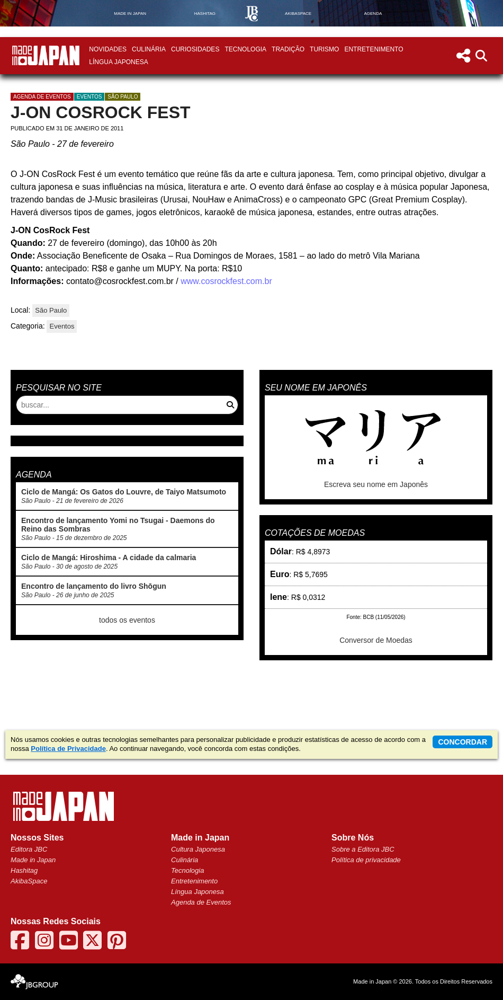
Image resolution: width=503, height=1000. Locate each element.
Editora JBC (29, 849)
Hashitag (24, 870)
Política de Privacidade (68, 749)
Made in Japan (33, 860)
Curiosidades (195, 49)
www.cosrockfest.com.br (226, 281)
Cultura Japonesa (198, 849)
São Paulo (122, 97)
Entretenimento (373, 49)
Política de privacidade (366, 860)
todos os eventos (127, 620)
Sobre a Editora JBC (362, 849)
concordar (462, 742)
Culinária (149, 49)
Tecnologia (245, 49)
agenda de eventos (42, 97)
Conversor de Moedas (375, 640)
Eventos (89, 97)
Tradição (288, 49)
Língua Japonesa (118, 62)
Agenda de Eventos (201, 902)
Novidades (108, 49)
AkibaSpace (29, 881)
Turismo (324, 49)
